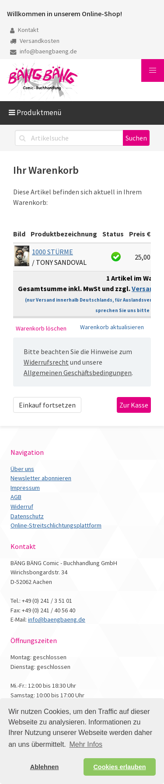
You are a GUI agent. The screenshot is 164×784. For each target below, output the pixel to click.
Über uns (22, 469)
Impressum (25, 488)
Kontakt (24, 30)
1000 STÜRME (52, 251)
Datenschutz (27, 516)
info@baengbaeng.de (43, 51)
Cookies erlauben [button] (119, 766)
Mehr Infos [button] (85, 744)
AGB (15, 497)
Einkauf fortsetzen (47, 405)
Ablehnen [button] (44, 766)
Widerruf (21, 506)
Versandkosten (34, 41)
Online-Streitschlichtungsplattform (55, 525)
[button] (152, 70)
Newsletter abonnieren (40, 478)
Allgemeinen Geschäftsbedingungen (78, 372)
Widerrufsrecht (46, 362)
